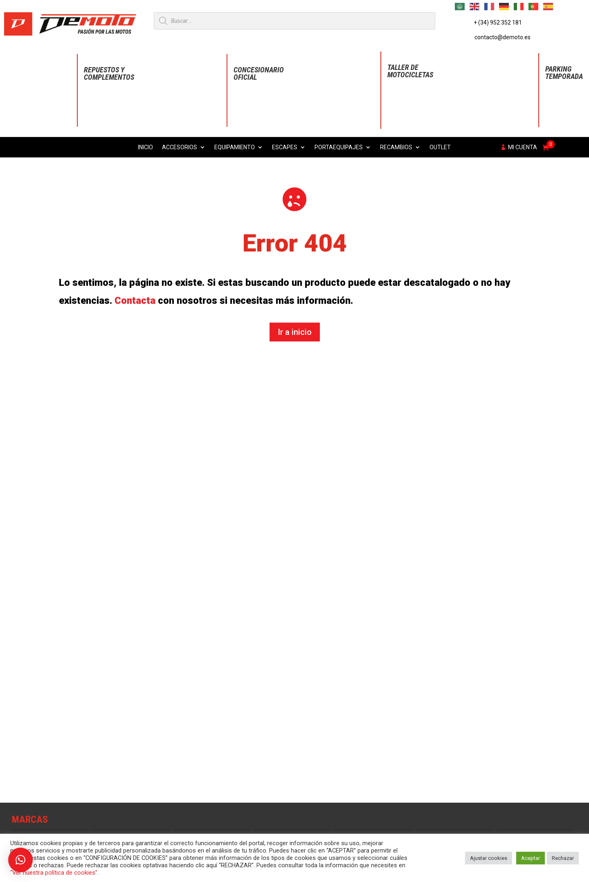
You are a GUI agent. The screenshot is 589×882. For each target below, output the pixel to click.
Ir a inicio (295, 332)
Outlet (440, 147)
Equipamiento (234, 147)
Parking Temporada (564, 73)
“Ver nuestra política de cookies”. (54, 872)
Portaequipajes (339, 147)
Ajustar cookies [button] (488, 858)
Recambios (396, 147)
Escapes (284, 147)
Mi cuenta (522, 147)
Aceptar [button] (530, 858)
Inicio (145, 147)
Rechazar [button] (563, 858)
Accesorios (179, 147)
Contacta (135, 300)
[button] (20, 860)
